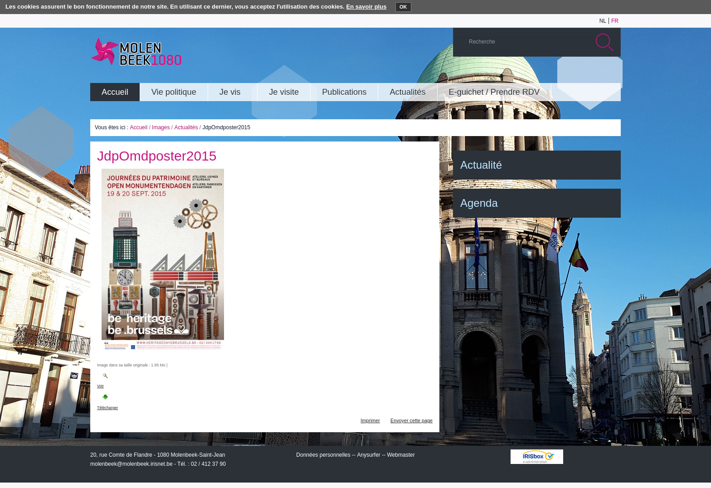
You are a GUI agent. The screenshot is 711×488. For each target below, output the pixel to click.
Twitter (584, 74)
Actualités (186, 127)
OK (403, 7)
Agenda (479, 203)
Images (161, 127)
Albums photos (570, 74)
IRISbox (537, 456)
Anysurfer (368, 455)
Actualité (481, 165)
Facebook (598, 74)
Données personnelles (323, 455)
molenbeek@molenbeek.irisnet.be (131, 464)
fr (614, 21)
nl (602, 21)
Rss (611, 74)
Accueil (138, 127)
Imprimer (370, 420)
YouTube (557, 74)
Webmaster (401, 455)
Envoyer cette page (411, 420)
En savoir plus (366, 6)
